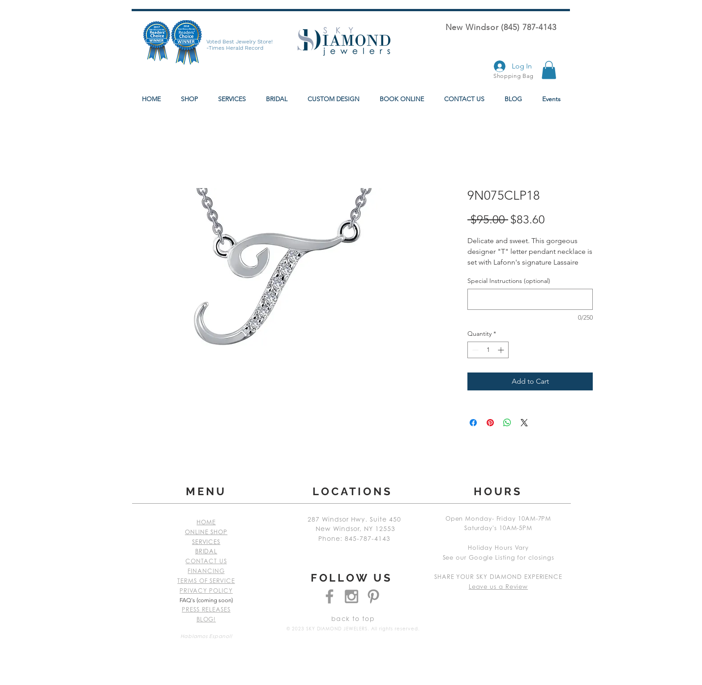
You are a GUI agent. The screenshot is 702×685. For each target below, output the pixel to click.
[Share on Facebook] (473, 422)
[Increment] (501, 350)
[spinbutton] (488, 350)
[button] (548, 70)
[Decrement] (474, 350)
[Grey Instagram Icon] (351, 596)
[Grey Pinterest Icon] (373, 596)
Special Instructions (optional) (508, 281)
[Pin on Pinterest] (490, 422)
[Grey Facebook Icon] (329, 596)
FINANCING (206, 571)
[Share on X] (524, 422)
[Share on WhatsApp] (507, 422)
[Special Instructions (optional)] (530, 299)
